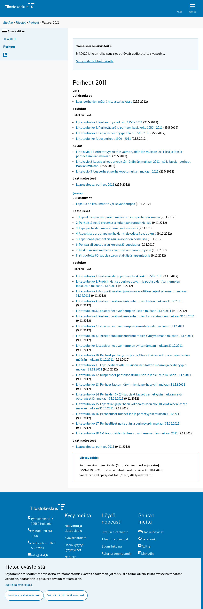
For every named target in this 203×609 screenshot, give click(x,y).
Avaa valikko (13, 31)
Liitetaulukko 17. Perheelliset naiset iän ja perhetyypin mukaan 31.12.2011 (127, 423)
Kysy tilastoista (75, 538)
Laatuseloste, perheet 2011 (95, 184)
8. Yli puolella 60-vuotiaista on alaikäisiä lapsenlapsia (113, 255)
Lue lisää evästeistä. (19, 585)
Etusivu (8, 22)
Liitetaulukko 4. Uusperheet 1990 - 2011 (103, 138)
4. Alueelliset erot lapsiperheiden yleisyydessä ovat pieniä (116, 233)
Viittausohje (88, 458)
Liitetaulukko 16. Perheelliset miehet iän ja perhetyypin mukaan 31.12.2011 (128, 414)
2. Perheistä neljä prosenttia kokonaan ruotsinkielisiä (113, 222)
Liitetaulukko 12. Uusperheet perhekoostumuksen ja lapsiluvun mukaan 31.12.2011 (133, 375)
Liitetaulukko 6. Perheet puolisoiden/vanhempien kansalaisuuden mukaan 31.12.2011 (135, 316)
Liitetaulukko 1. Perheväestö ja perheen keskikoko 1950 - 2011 (119, 276)
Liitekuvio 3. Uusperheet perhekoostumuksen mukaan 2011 (117, 171)
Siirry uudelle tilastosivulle (95, 61)
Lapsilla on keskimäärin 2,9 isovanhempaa (105, 204)
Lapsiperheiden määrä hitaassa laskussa (104, 101)
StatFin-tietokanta (115, 532)
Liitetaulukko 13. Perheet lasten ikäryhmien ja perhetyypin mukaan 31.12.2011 (130, 384)
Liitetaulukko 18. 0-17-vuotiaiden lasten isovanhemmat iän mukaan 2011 (127, 433)
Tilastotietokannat (115, 539)
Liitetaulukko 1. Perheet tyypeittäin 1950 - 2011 (109, 122)
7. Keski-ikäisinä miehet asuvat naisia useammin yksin (113, 250)
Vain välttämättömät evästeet (65, 595)
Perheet (34, 22)
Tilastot (21, 22)
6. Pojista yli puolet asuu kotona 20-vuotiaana (108, 244)
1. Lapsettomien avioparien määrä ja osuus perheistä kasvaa (118, 217)
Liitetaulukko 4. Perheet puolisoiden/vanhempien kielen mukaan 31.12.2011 (129, 301)
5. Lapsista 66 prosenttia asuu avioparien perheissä (111, 239)
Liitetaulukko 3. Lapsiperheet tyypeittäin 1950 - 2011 (113, 133)
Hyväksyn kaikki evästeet (24, 595)
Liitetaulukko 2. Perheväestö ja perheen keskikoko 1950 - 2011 (119, 127)
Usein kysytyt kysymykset (74, 547)
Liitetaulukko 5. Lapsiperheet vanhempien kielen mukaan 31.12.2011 (123, 311)
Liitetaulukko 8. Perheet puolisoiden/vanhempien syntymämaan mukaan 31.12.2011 (134, 336)
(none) (78, 193)
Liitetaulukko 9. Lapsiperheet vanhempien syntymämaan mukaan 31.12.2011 (129, 345)
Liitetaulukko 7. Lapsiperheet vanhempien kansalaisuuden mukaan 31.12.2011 (130, 326)
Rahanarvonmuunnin (117, 553)
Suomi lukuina (112, 546)
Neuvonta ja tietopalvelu (73, 528)
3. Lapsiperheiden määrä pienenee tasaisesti (107, 228)
